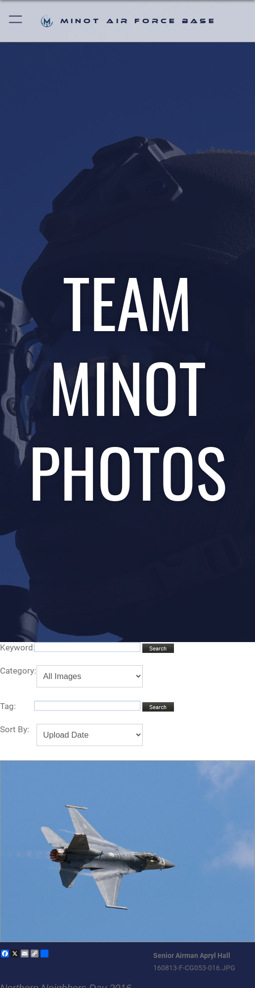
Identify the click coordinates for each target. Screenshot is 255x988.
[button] (16, 21)
